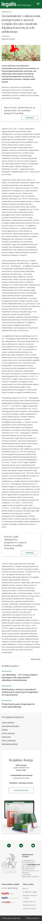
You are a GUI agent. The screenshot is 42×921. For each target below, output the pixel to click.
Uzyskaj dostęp (21, 790)
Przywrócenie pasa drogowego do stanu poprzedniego (18, 705)
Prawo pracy (6, 737)
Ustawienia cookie (29, 908)
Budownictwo (7, 12)
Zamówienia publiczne (10, 744)
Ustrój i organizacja (9, 740)
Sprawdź (29, 118)
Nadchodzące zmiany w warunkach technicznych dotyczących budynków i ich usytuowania (20, 692)
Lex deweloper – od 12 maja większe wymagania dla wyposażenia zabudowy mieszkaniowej (20, 677)
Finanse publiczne (8, 722)
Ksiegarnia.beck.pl (29, 902)
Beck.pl (25, 888)
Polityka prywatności (32, 918)
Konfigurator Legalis (30, 892)
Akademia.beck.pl (29, 905)
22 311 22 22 (12, 888)
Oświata (5, 730)
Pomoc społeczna (8, 733)
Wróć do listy (35, 659)
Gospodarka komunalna (10, 726)
